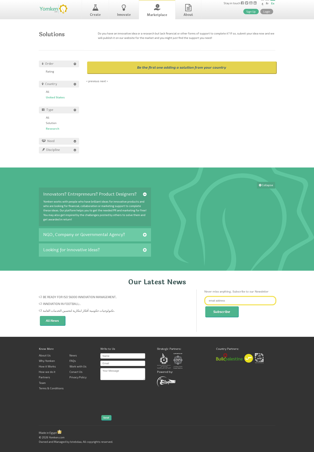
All (47, 91)
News (73, 355)
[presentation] (116, 397)
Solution (51, 123)
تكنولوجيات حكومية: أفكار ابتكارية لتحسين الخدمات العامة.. (79, 310)
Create (95, 10)
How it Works (47, 366)
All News (52, 320)
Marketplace (157, 10)
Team (42, 382)
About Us (45, 355)
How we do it (47, 371)
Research (52, 128)
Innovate (124, 10)
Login (266, 11)
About (188, 10)
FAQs (72, 360)
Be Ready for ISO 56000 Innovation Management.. (80, 297)
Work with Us (78, 366)
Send (106, 417)
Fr (267, 3)
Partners (44, 377)
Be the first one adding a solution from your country (181, 67)
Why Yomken (47, 360)
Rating (50, 71)
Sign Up (251, 11)
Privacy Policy (78, 377)
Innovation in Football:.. (62, 304)
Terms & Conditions (51, 388)
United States (55, 97)
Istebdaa (76, 441)
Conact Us (76, 371)
